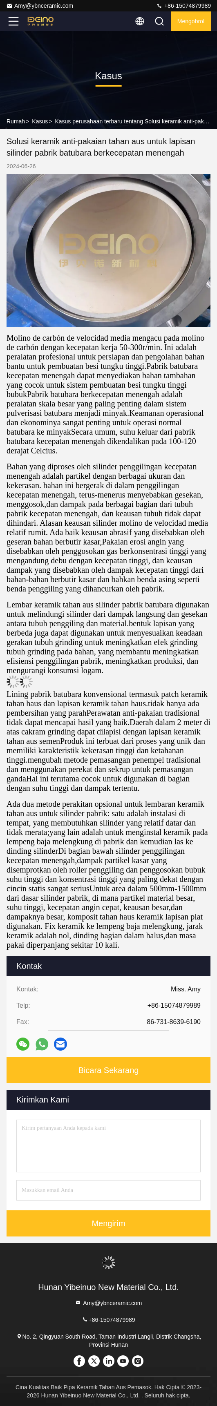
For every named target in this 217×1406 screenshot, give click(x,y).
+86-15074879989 (183, 5)
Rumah (16, 121)
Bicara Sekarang (108, 1070)
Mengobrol (190, 21)
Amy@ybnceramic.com (39, 5)
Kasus (40, 121)
